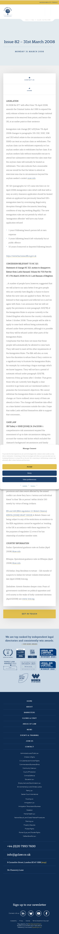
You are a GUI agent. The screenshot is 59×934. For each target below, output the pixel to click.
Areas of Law (29, 724)
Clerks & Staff (29, 718)
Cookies (25, 485)
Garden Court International (29, 794)
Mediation (29, 810)
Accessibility (13, 921)
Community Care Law (29, 768)
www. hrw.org (28, 599)
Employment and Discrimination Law (29, 783)
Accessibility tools (49, 2)
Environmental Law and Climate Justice (29, 787)
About (29, 707)
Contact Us (29, 79)
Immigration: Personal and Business (29, 806)
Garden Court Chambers (7, 11)
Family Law (29, 790)
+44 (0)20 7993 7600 (48, 12)
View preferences (29, 479)
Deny (29, 473)
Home (29, 701)
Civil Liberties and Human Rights (29, 761)
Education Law (29, 779)
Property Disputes (29, 825)
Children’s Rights (29, 757)
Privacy (33, 485)
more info (31, 178)
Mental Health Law (29, 814)
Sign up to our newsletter (29, 904)
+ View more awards (29, 644)
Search (42, 12)
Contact (29, 747)
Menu (53, 12)
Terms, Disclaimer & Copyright (41, 921)
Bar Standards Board (35, 924)
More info (16, 551)
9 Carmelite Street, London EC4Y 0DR (26, 862)
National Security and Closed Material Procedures (29, 817)
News (29, 730)
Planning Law (29, 821)
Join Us (29, 741)
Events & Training (29, 735)
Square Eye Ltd (36, 927)
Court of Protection (29, 772)
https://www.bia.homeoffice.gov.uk (21, 256)
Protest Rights (29, 829)
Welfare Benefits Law (29, 836)
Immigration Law (29, 802)
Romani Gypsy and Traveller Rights (29, 832)
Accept (29, 467)
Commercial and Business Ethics (30, 764)
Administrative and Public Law (29, 753)
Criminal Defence (29, 775)
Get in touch (29, 614)
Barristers (29, 712)
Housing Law (29, 799)
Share (29, 89)
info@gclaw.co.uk (18, 854)
